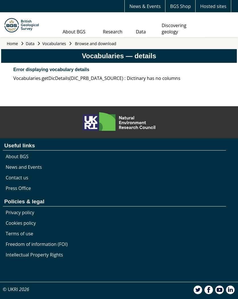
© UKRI (16, 289)
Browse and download (95, 43)
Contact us (17, 177)
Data (141, 32)
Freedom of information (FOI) (36, 244)
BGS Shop (180, 6)
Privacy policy (20, 212)
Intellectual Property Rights (34, 255)
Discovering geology (174, 28)
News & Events (145, 6)
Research (112, 32)
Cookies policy (21, 223)
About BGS (74, 32)
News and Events (24, 167)
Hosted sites (213, 6)
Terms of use (19, 233)
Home (12, 43)
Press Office (18, 188)
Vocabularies (54, 43)
